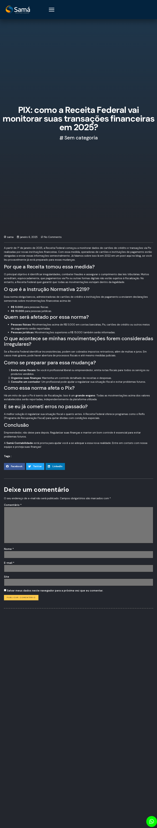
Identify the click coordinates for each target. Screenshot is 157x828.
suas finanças (72, 432)
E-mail (9, 563)
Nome (9, 549)
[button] (14, 466)
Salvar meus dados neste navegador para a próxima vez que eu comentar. (55, 590)
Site (6, 576)
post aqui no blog (130, 256)
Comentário (13, 505)
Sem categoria (81, 137)
